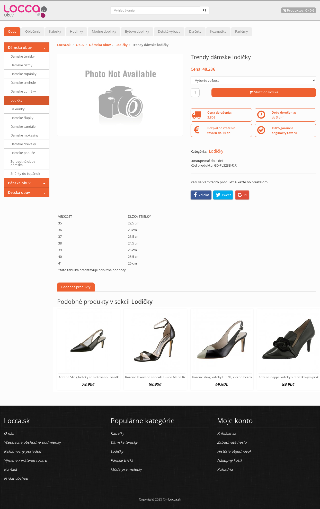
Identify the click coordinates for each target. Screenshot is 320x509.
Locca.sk (63, 44)
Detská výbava (169, 31)
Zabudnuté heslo (231, 442)
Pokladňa (225, 469)
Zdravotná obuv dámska (23, 163)
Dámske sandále (23, 126)
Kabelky (55, 31)
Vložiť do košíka (264, 92)
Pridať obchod (16, 478)
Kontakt (10, 469)
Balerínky (18, 109)
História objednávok (234, 451)
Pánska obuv (19, 182)
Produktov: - (298, 10)
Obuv (12, 31)
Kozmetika (218, 31)
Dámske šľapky (22, 117)
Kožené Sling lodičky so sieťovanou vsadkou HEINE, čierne (101, 377)
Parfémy (241, 31)
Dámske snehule (23, 82)
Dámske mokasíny (25, 135)
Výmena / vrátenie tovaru (25, 460)
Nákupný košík (229, 460)
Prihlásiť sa (226, 433)
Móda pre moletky (126, 469)
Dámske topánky (24, 73)
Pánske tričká (122, 460)
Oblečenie (32, 31)
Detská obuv (19, 192)
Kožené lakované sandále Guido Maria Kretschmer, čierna (167, 377)
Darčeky (195, 31)
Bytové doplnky (137, 31)
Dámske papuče (23, 152)
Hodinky (76, 31)
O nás (9, 433)
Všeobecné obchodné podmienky (32, 442)
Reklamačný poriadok (22, 451)
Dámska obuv (100, 44)
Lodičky (121, 44)
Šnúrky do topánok (25, 173)
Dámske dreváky (23, 144)
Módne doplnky (104, 31)
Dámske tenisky (23, 56)
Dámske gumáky (23, 91)
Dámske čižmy (21, 65)
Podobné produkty (76, 287)
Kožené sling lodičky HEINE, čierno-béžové (223, 377)
